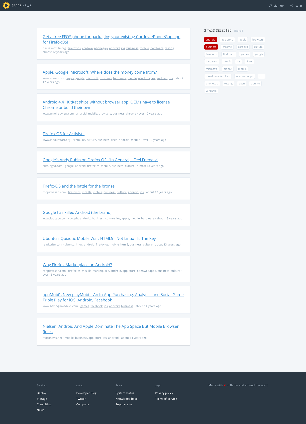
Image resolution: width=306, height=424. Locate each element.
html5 (124, 244)
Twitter (81, 399)
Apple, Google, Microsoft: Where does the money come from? (100, 72)
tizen (114, 140)
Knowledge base (127, 399)
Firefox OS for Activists (64, 133)
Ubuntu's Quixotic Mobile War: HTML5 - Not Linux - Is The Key (99, 238)
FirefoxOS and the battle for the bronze (79, 186)
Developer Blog (86, 393)
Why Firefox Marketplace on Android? (77, 264)
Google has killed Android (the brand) (77, 212)
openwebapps (146, 271)
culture (91, 140)
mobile (144, 48)
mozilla (87, 192)
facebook (97, 306)
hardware (156, 48)
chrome (131, 113)
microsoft (92, 78)
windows (144, 78)
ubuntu (69, 244)
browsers (105, 113)
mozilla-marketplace (95, 271)
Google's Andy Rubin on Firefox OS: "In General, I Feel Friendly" (100, 159)
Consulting (44, 404)
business (132, 48)
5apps (17, 5)
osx (171, 78)
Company (82, 404)
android (114, 48)
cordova (87, 48)
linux (79, 244)
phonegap (101, 48)
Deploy (41, 393)
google (79, 78)
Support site (124, 404)
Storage (42, 399)
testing (169, 48)
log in (296, 5)
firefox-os (74, 48)
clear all (238, 30)
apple (70, 78)
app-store (129, 271)
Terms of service (166, 399)
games (84, 306)
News (40, 410)
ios (123, 48)
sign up (276, 5)
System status (125, 393)
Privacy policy (164, 393)
